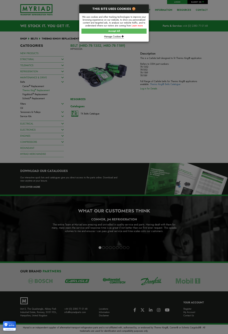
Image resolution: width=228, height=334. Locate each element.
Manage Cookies (114, 36)
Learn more (137, 25)
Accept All (114, 31)
